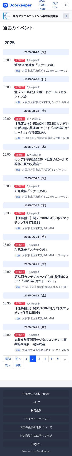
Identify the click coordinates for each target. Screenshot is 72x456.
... (65, 358)
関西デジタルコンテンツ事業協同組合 (35, 16)
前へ (18, 358)
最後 (18, 365)
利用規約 (36, 410)
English (36, 444)
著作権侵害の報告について (36, 427)
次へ (8, 365)
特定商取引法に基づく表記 (36, 435)
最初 (8, 358)
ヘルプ (36, 402)
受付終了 (20, 60)
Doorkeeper (43, 451)
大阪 (18, 71)
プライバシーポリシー (36, 418)
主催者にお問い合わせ (36, 393)
